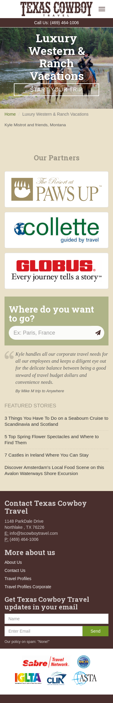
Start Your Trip (56, 90)
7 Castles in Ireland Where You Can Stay (47, 454)
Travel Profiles (18, 578)
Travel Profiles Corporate (28, 586)
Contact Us (15, 570)
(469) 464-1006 (64, 22)
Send (96, 631)
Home (10, 114)
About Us (13, 562)
